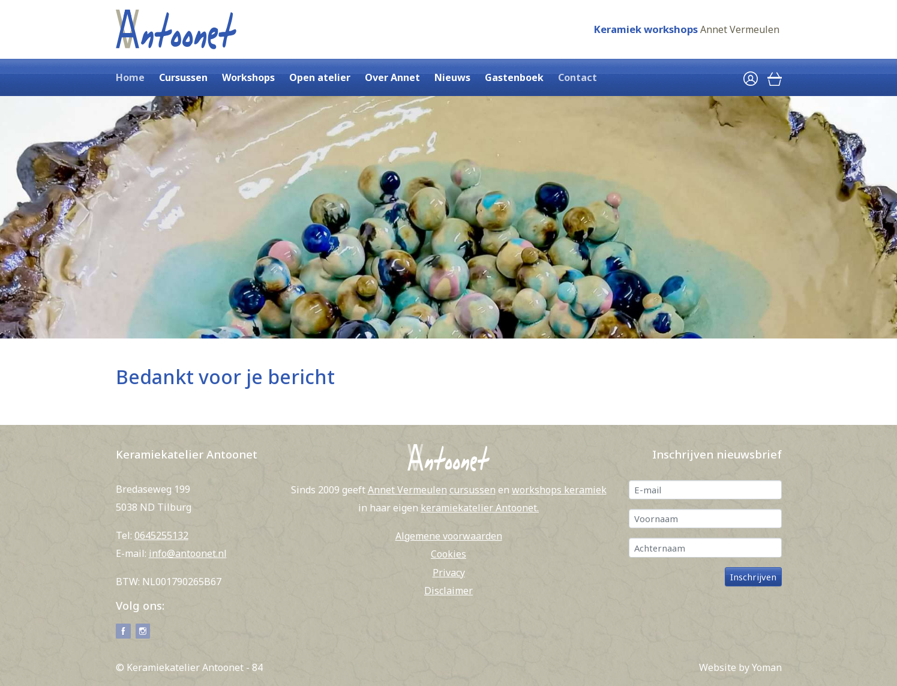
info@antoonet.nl (188, 553)
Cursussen (183, 77)
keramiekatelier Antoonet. (480, 507)
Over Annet (392, 77)
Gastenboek (514, 77)
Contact (577, 77)
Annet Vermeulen (739, 29)
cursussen (472, 489)
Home (130, 77)
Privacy (449, 572)
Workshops (248, 77)
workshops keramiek (559, 489)
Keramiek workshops (645, 29)
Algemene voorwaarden (448, 536)
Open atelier (319, 77)
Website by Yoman (740, 667)
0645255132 (161, 535)
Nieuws (452, 77)
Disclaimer (448, 590)
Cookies (448, 554)
